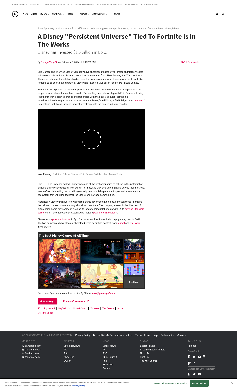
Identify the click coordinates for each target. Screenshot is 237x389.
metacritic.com (31, 349)
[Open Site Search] (223, 14)
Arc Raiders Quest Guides (149, 4)
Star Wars (135, 223)
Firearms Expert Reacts (152, 349)
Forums (192, 345)
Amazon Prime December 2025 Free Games (26, 4)
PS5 (105, 353)
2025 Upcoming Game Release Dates (109, 4)
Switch (67, 360)
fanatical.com (31, 357)
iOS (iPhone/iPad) (45, 313)
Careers (181, 335)
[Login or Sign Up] (217, 14)
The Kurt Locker (148, 360)
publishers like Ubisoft (105, 212)
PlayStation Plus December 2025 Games (57, 4)
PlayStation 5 (63, 308)
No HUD (144, 353)
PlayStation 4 (49, 308)
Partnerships (167, 335)
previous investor (61, 219)
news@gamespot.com (103, 293)
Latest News (109, 345)
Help (155, 335)
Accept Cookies (199, 383)
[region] (118, 383)
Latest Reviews (72, 345)
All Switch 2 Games (131, 4)
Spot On (144, 357)
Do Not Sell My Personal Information (112, 335)
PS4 (66, 353)
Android (120, 308)
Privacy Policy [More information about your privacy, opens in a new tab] (78, 386)
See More (133, 282)
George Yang (48, 62)
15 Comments (190, 62)
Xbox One (95, 308)
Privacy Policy (82, 335)
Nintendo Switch (80, 308)
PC (39, 308)
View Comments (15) (76, 301)
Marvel (121, 223)
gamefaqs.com (31, 345)
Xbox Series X (108, 308)
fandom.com (30, 353)
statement (137, 100)
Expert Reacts (147, 345)
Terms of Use (142, 335)
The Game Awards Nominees (84, 4)
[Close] (232, 383)
